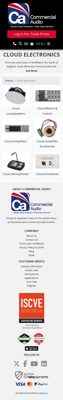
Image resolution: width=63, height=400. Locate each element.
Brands (9, 80)
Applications (31, 278)
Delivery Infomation (31, 266)
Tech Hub (31, 281)
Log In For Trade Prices (31, 34)
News (31, 255)
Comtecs (43, 393)
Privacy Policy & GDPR (31, 247)
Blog (31, 251)
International (32, 274)
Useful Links (31, 270)
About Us (31, 235)
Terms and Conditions (31, 243)
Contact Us (31, 239)
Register (31, 285)
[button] (31, 71)
